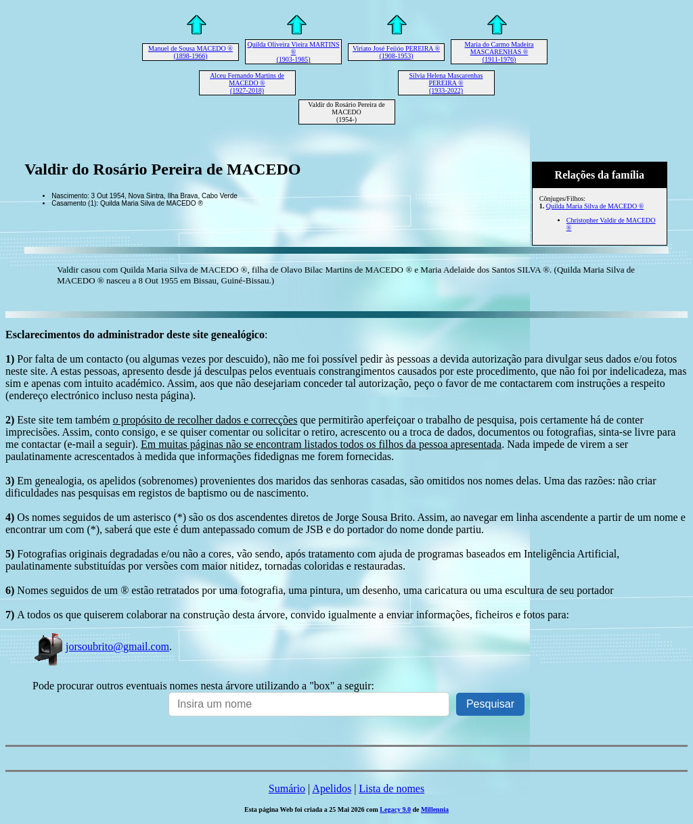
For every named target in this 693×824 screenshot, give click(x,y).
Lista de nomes (391, 788)
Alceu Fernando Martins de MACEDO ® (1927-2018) (247, 83)
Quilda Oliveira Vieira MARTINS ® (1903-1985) (293, 52)
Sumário (287, 788)
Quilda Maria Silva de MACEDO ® (595, 206)
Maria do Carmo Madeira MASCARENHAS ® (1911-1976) (499, 52)
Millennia (435, 809)
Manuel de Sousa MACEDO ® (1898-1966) (190, 52)
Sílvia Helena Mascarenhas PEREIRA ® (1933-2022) (446, 83)
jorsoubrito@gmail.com (100, 646)
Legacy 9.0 (395, 809)
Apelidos (331, 788)
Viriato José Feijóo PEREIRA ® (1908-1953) (396, 52)
